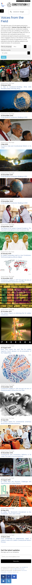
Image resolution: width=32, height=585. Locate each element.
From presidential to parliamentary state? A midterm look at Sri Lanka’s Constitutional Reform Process (16, 540)
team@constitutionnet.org (18, 568)
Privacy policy (4, 572)
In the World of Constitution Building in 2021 (14, 176)
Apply (3, 57)
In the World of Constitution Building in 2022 (14, 117)
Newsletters (20, 1)
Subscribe (27, 1)
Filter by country (6, 50)
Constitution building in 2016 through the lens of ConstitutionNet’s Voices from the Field (16, 389)
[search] (18, 12)
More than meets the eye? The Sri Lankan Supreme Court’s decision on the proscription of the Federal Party (16, 351)
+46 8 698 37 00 (24, 567)
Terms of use (24, 570)
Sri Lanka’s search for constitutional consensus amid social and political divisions (16, 422)
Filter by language (6, 46)
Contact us (9, 572)
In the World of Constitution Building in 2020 (14, 203)
